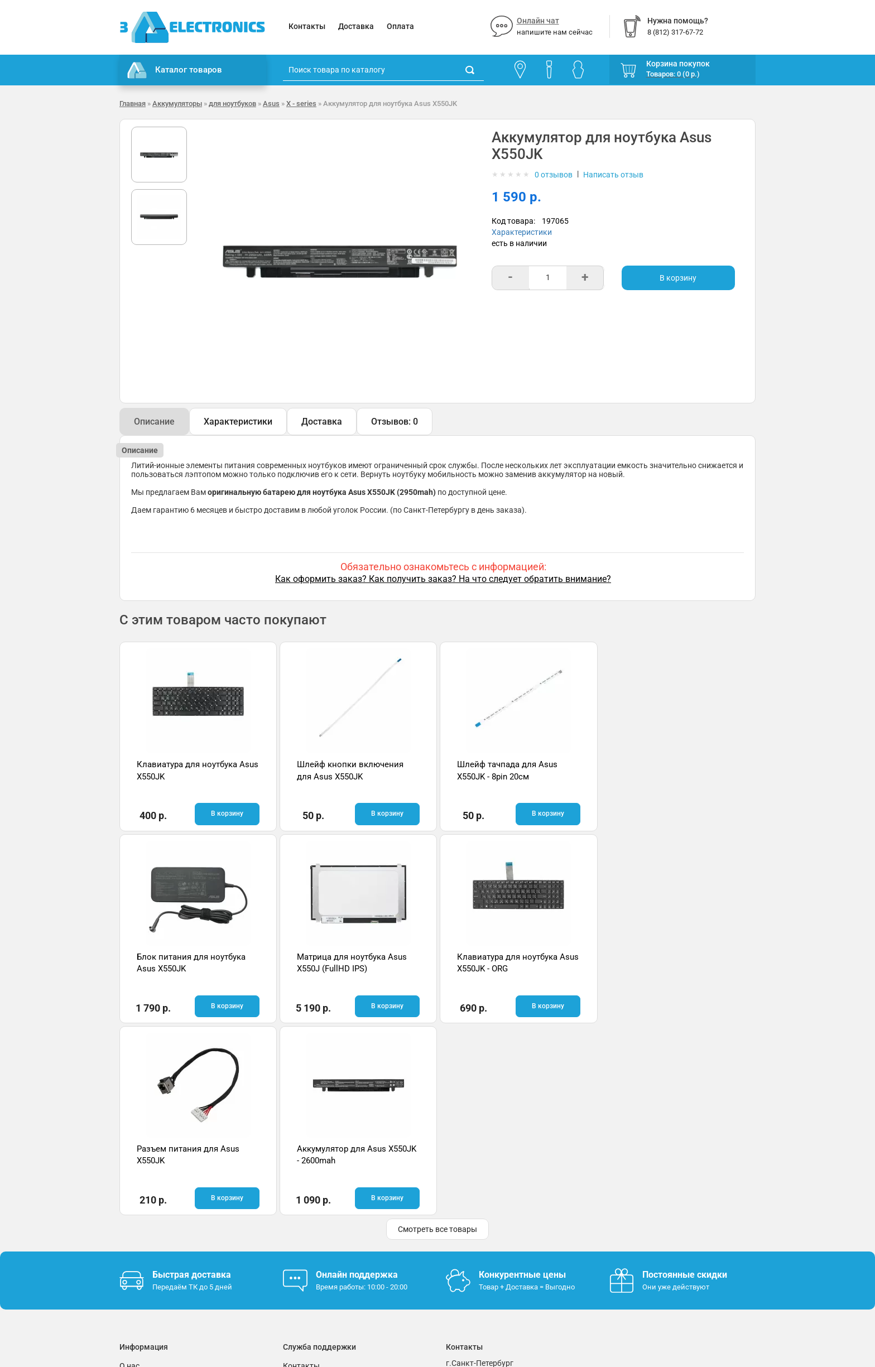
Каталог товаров (174, 70)
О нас (129, 1173)
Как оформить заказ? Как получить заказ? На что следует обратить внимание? (443, 579)
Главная (132, 103)
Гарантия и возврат (155, 1190)
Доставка (356, 26)
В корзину (678, 277)
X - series (301, 103)
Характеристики (522, 232)
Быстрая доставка (191, 1082)
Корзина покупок (678, 63)
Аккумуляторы (177, 103)
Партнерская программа (164, 1240)
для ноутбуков (232, 103)
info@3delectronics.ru (548, 1204)
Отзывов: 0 (394, 421)
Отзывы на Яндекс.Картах (657, 1191)
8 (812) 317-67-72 (477, 1204)
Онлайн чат (538, 20)
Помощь (298, 1190)
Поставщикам (145, 1223)
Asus (271, 103)
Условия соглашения (157, 1206)
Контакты (307, 26)
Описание (154, 421)
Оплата (400, 26)
